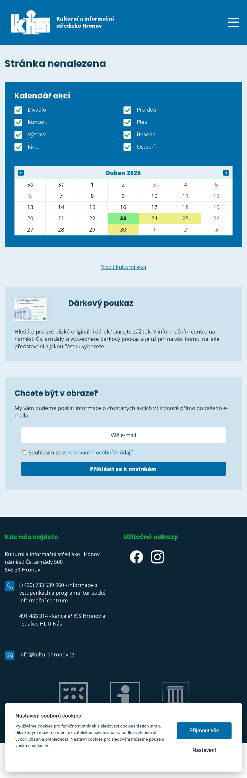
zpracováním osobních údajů (98, 452)
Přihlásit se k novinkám (123, 468)
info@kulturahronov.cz (47, 654)
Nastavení (204, 750)
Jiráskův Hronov (73, 718)
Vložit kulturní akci (123, 266)
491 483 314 (33, 615)
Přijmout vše (204, 731)
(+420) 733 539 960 (41, 585)
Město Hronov (175, 718)
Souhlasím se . (78, 452)
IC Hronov (125, 718)
